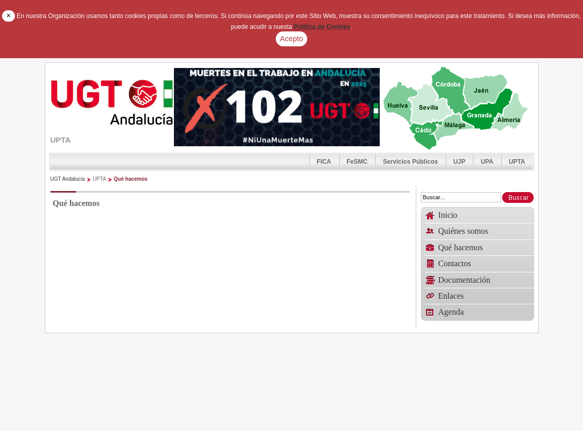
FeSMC (357, 161)
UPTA (517, 161)
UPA (487, 161)
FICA (324, 161)
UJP (459, 161)
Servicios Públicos (410, 161)
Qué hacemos (131, 179)
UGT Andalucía (67, 179)
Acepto (291, 39)
